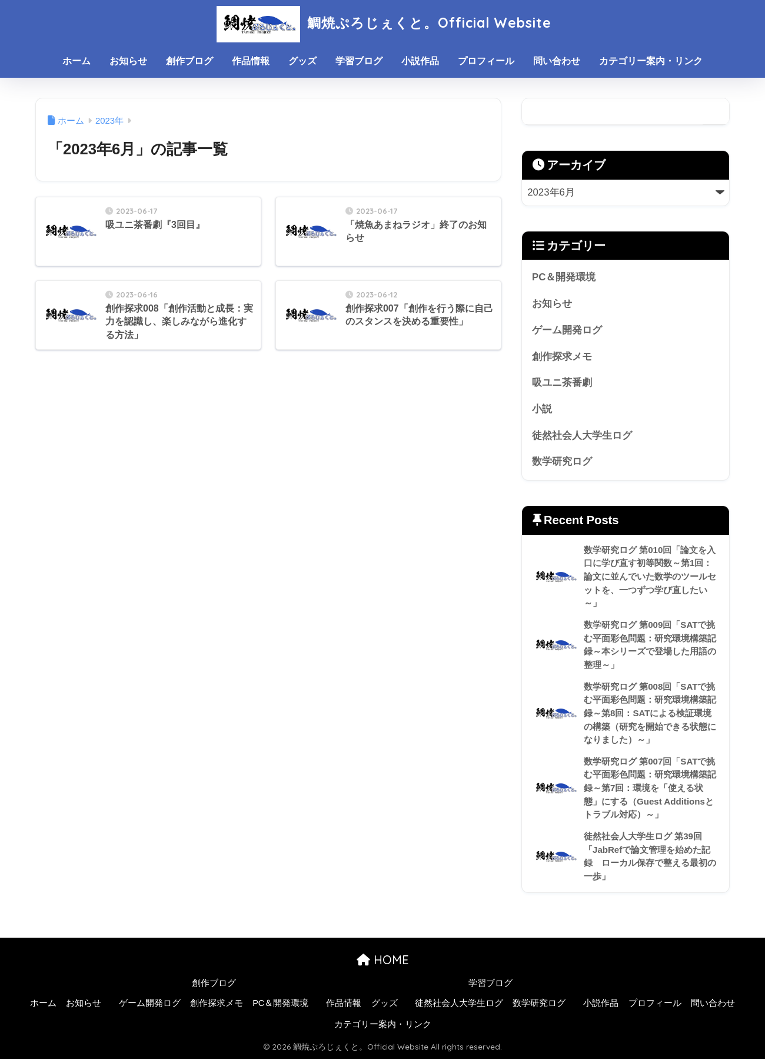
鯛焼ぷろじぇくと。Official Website (382, 22)
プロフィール (486, 61)
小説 (542, 409)
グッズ (302, 61)
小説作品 (420, 61)
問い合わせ (556, 61)
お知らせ (128, 61)
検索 (716, 111)
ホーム (76, 61)
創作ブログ (189, 61)
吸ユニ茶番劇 (562, 382)
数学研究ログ (562, 461)
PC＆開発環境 (564, 277)
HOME (383, 959)
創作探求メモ (562, 356)
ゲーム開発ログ (567, 330)
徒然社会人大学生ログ (582, 435)
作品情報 (251, 61)
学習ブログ (358, 61)
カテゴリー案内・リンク (651, 61)
